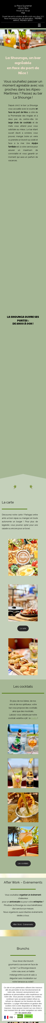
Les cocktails (23, 863)
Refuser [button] (28, 1016)
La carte (23, 628)
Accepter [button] (18, 1016)
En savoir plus (25, 1013)
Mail (23, 13)
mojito (34, 718)
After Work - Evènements (23, 924)
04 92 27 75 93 (23, 10)
